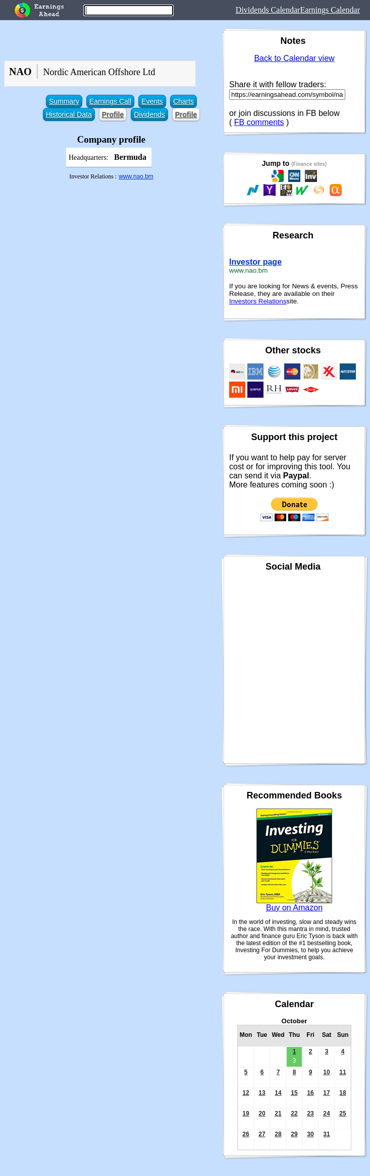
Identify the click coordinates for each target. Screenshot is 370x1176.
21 (278, 1113)
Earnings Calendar (330, 10)
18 (342, 1092)
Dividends (149, 114)
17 (326, 1092)
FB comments (259, 122)
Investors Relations (257, 301)
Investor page (255, 262)
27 (261, 1134)
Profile (113, 114)
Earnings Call (110, 101)
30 (310, 1134)
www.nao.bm (136, 176)
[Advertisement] (109, 271)
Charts (183, 101)
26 (245, 1134)
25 (342, 1113)
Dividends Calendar (268, 10)
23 (310, 1113)
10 (326, 1072)
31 (326, 1134)
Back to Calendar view (294, 58)
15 (294, 1092)
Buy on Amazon (294, 907)
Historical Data (69, 114)
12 (245, 1092)
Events (152, 101)
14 (278, 1092)
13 (261, 1092)
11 (342, 1072)
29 (294, 1134)
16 (310, 1092)
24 (326, 1113)
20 (261, 1113)
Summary (64, 101)
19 (245, 1113)
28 (278, 1134)
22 (294, 1113)
